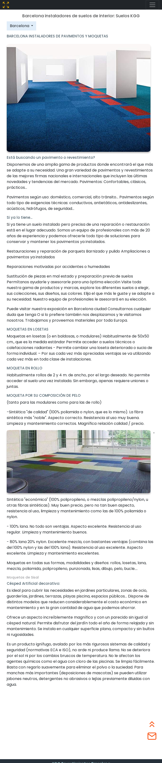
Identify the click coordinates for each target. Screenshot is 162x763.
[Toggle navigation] (152, 5)
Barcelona (20, 26)
